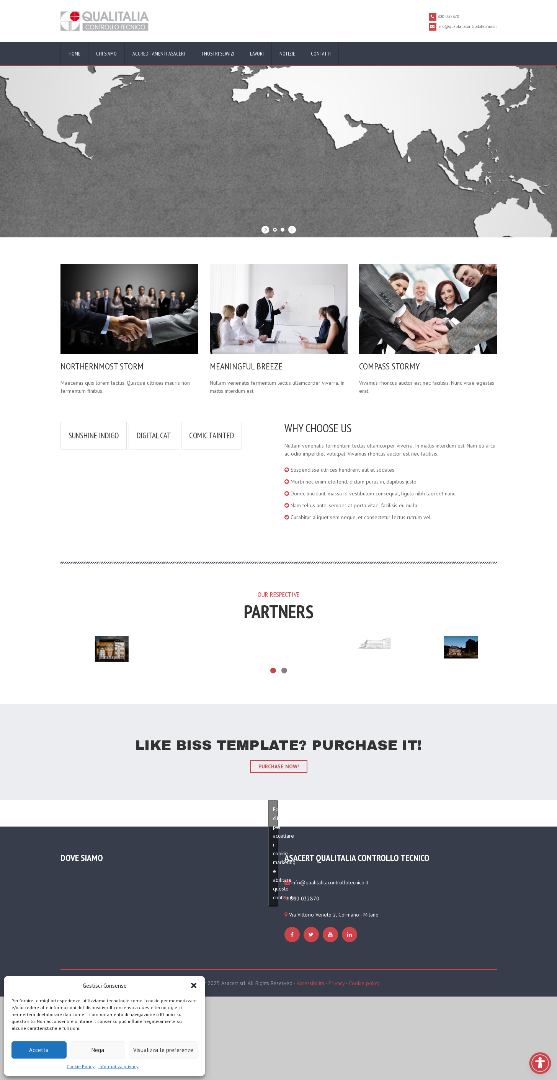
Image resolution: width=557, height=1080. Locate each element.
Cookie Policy (81, 1066)
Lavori (257, 53)
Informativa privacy (118, 1066)
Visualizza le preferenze (163, 1050)
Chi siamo (106, 53)
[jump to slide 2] (282, 230)
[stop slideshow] (291, 230)
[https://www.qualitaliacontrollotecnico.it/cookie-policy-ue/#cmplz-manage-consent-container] (293, 934)
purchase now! (278, 766)
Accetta (39, 1050)
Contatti (321, 53)
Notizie (287, 53)
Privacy (336, 983)
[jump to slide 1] (275, 230)
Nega (97, 1050)
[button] (194, 985)
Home (74, 53)
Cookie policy (364, 983)
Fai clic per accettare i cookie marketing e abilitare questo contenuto (275, 853)
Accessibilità (310, 983)
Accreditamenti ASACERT (159, 53)
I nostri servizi (218, 53)
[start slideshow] (266, 230)
